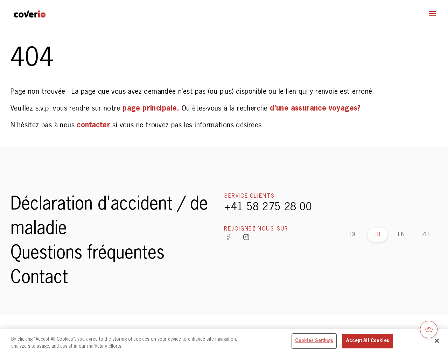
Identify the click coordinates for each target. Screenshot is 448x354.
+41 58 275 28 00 (268, 207)
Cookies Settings (314, 341)
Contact (39, 278)
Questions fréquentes (87, 253)
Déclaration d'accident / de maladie (109, 217)
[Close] (436, 340)
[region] (224, 341)
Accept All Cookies (367, 341)
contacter (94, 125)
